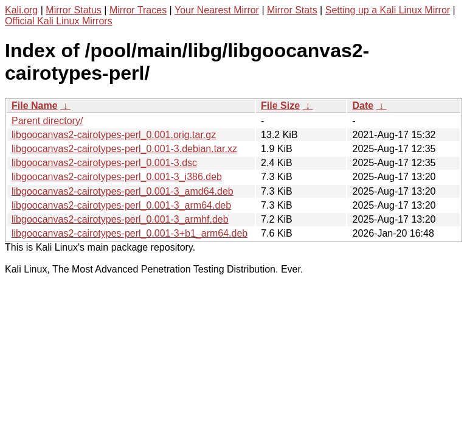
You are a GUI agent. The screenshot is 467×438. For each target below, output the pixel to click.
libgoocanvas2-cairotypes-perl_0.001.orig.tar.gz (114, 135)
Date (362, 105)
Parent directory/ (47, 121)
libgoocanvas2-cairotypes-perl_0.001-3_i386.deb (117, 177)
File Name (35, 105)
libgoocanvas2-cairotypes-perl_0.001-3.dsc (104, 163)
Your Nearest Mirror (217, 10)
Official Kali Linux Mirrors (58, 21)
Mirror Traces (138, 10)
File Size (280, 105)
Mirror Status (74, 10)
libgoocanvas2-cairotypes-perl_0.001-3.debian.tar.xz (124, 149)
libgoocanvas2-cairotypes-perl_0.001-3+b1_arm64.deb (129, 233)
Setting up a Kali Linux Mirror (387, 10)
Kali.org (21, 10)
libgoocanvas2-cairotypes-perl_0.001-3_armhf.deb (120, 219)
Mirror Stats (292, 10)
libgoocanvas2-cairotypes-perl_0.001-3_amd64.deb (123, 191)
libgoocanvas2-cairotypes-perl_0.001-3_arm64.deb (121, 205)
